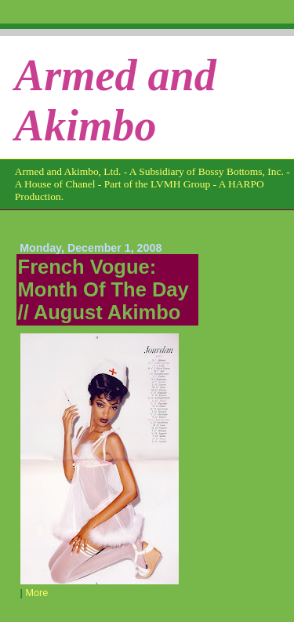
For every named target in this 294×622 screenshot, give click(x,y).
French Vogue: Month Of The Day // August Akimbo (103, 289)
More (36, 592)
